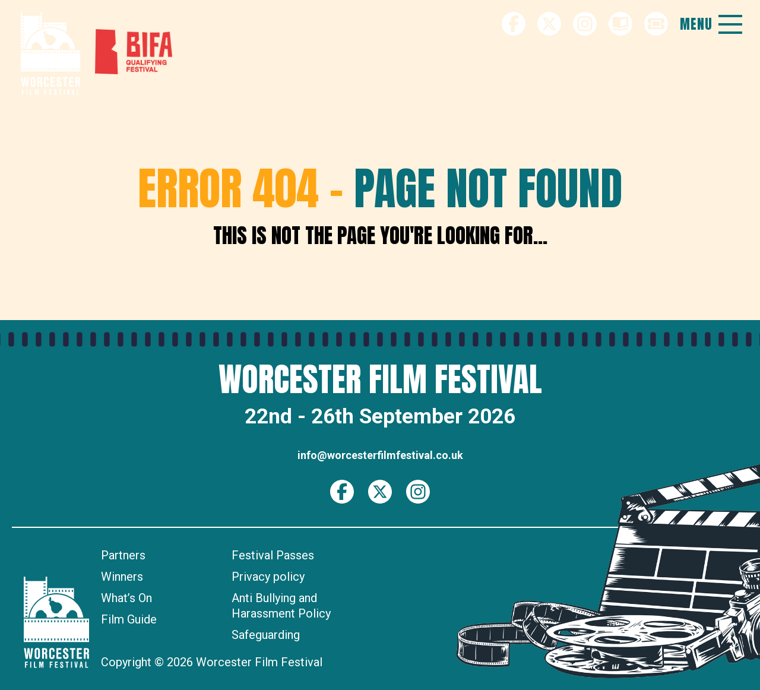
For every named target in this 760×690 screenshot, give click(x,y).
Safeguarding (266, 635)
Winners (122, 576)
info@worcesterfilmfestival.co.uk (380, 455)
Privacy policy (268, 576)
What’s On (126, 598)
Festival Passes (273, 555)
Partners (123, 555)
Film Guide (129, 619)
